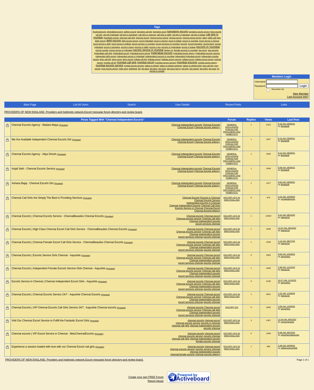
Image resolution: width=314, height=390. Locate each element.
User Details (182, 104)
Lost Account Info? (298, 96)
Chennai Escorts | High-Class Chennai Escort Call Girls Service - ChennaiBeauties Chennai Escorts (69, 229)
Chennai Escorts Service (207, 200)
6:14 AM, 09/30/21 (286, 138)
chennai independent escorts (205, 325)
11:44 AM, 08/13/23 (287, 319)
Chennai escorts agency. (207, 127)
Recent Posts (233, 104)
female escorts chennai (208, 341)
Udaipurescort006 (289, 348)
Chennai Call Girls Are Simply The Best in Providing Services (47, 197)
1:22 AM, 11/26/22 (286, 293)
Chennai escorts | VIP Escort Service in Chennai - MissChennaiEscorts (53, 333)
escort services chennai (207, 223)
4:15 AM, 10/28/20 (286, 196)
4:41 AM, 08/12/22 (286, 215)
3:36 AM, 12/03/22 (286, 306)
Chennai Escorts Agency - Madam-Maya (35, 124)
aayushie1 (285, 256)
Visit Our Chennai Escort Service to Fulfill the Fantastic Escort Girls (50, 320)
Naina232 (285, 217)
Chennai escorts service (188, 218)
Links (284, 104)
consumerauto (287, 322)
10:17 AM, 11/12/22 (287, 280)
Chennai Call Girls (210, 205)
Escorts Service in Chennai (189, 208)
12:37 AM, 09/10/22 (287, 228)
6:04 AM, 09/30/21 (286, 182)
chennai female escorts (183, 354)
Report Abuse (156, 381)
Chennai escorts (194, 216)
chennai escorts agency (207, 354)
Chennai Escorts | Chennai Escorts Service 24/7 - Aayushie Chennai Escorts (56, 294)
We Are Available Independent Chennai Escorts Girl (41, 139)
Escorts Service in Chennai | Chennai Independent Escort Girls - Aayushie (54, 281)
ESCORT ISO (231, 307)
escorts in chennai (210, 323)
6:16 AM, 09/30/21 (286, 124)
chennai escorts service (188, 323)
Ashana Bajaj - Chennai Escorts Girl (32, 183)
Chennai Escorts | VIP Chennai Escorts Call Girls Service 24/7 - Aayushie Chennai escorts (64, 307)
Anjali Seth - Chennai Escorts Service (33, 168)
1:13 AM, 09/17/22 (286, 241)
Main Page (30, 104)
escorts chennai (211, 236)
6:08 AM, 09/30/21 (286, 167)
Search (131, 104)
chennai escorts (195, 229)
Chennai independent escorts (186, 124)
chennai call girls (180, 325)
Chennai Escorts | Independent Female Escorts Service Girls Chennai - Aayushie (58, 268)
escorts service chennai (207, 349)
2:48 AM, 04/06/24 (286, 345)
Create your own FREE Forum (146, 377)
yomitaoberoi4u (288, 199)
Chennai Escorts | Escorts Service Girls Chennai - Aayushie (46, 255)
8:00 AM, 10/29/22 (286, 254)
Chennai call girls (211, 218)
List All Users (80, 104)
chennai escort (212, 320)
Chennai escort (212, 216)
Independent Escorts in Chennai (203, 203)
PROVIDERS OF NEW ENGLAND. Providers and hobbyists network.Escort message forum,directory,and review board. (73, 112)
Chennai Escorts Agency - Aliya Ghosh (34, 154)
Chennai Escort (185, 127)
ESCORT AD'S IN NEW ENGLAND (232, 198)
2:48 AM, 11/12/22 (286, 267)
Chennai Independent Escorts (184, 205)
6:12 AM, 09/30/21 (286, 153)
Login (303, 85)
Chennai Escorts (211, 124)
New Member (301, 93)
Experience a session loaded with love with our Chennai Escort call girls (53, 346)
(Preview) (63, 125)
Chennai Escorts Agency (207, 210)
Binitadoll (285, 126)
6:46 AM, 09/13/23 (286, 332)
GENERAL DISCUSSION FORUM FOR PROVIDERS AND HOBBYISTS (232, 129)
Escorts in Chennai (210, 197)
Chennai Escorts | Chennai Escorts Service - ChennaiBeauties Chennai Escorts (58, 216)
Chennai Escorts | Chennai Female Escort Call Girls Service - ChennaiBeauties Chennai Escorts (67, 242)
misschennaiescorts (290, 335)
